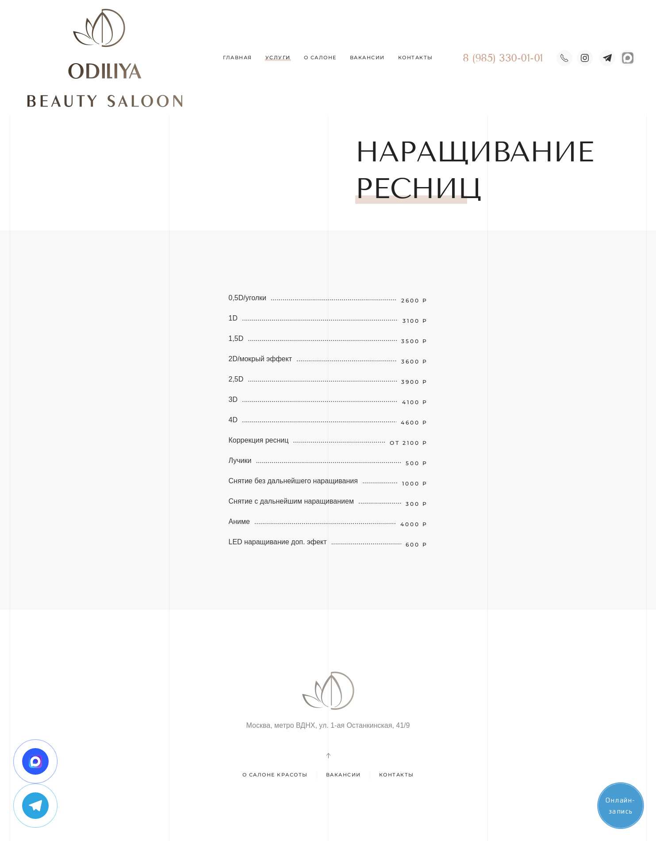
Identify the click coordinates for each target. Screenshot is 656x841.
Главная (237, 57)
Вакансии (367, 57)
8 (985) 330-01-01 (503, 57)
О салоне (320, 57)
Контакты (415, 57)
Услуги (278, 57)
